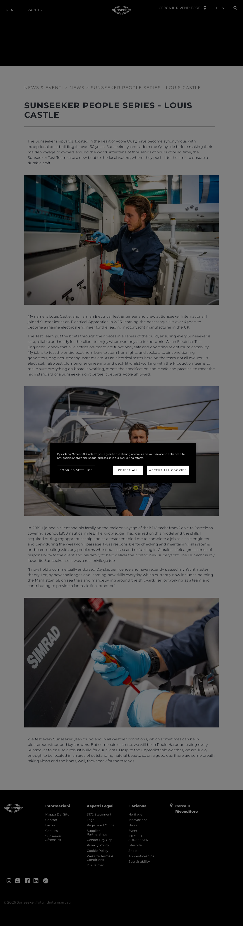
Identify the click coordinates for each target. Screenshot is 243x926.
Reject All (128, 470)
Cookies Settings (76, 470)
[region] (123, 463)
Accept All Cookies (168, 470)
